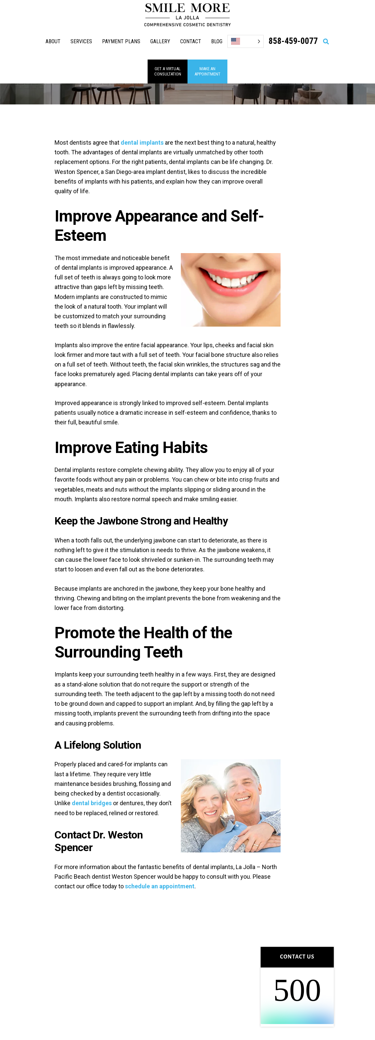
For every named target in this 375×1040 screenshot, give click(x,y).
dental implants (142, 142)
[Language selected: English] (245, 41)
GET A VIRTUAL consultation (167, 71)
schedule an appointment (159, 886)
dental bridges (92, 803)
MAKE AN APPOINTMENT (207, 71)
